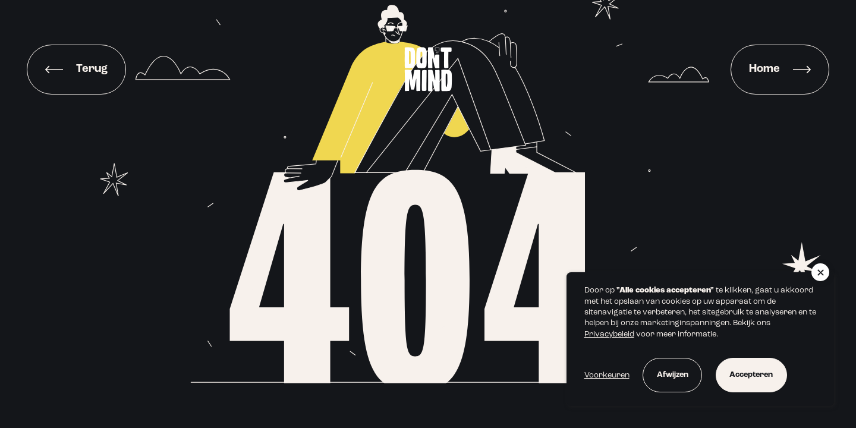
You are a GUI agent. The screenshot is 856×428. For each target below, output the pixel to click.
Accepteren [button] (751, 375)
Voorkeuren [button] (607, 375)
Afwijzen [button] (672, 375)
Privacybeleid (609, 334)
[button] (820, 272)
